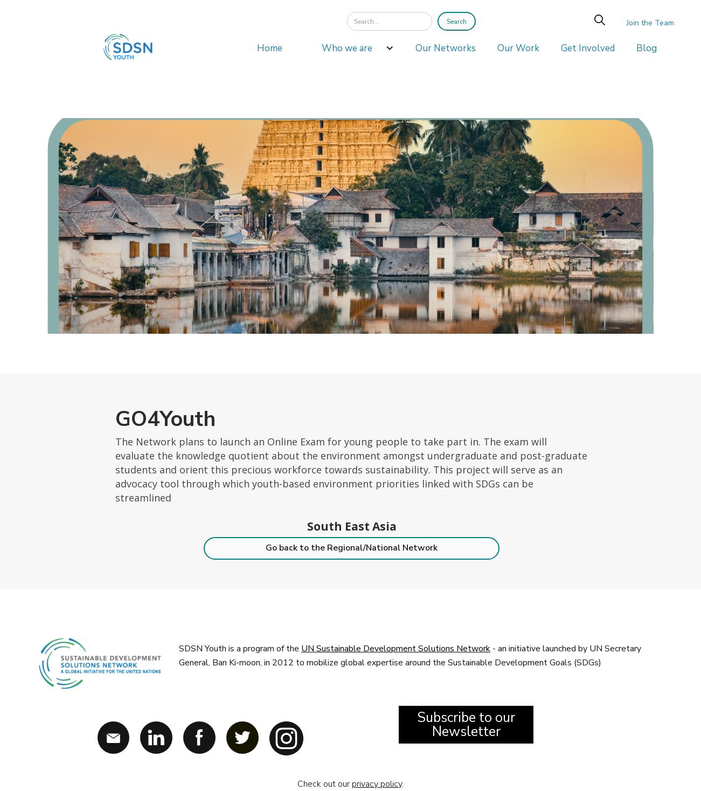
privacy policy (377, 784)
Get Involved (588, 48)
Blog (646, 48)
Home (269, 48)
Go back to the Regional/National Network (352, 548)
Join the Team (650, 23)
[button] (352, 51)
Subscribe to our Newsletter (466, 725)
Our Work (518, 48)
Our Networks (445, 48)
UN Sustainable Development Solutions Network (395, 649)
